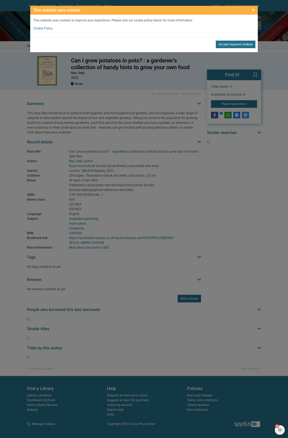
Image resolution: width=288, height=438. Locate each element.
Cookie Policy (43, 28)
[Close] (253, 9)
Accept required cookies (235, 44)
